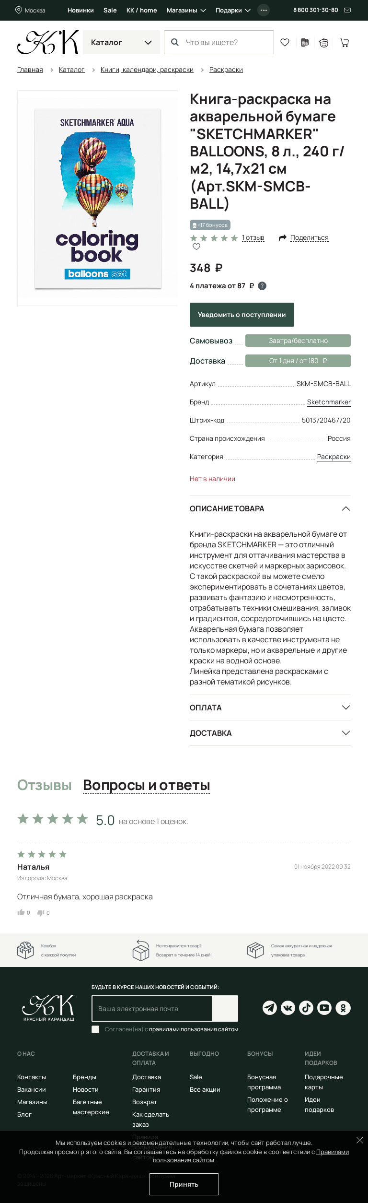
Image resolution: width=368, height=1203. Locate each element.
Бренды (84, 1077)
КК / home (141, 10)
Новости (86, 1089)
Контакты (31, 1077)
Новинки (81, 10)
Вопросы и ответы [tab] (146, 785)
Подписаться (225, 1008)
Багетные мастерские (91, 1106)
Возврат (144, 1101)
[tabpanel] (184, 862)
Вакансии (31, 1089)
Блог (24, 1114)
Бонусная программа (264, 1082)
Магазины (182, 10)
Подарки (229, 10)
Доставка (211, 733)
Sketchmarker (329, 401)
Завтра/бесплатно (298, 340)
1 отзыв (253, 238)
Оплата (206, 707)
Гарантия (146, 1089)
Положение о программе (267, 1104)
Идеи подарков (319, 1104)
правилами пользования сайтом (193, 1029)
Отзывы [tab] (44, 785)
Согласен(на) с (171, 1029)
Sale (110, 10)
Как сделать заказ (150, 1119)
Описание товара (227, 508)
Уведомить (242, 314)
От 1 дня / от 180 (286, 360)
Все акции (205, 1089)
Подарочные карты (324, 1082)
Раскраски (334, 456)
